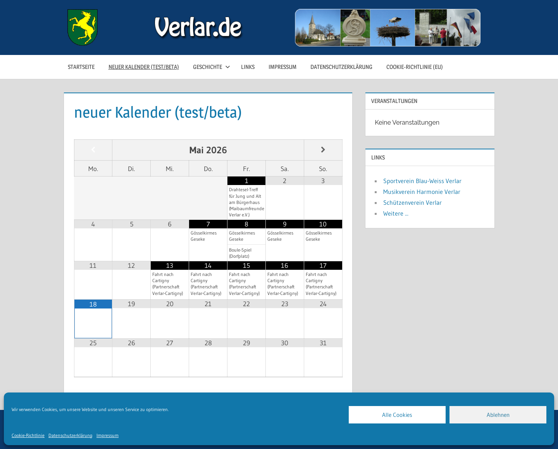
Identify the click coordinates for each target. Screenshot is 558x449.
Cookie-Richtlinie (28, 435)
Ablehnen (498, 414)
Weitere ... (395, 213)
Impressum (107, 435)
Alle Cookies (397, 414)
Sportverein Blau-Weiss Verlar (422, 181)
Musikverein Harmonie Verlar (421, 191)
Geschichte (211, 66)
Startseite (81, 66)
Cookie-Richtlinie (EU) (414, 66)
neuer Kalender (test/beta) (143, 66)
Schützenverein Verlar (412, 202)
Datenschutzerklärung (70, 435)
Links (248, 66)
